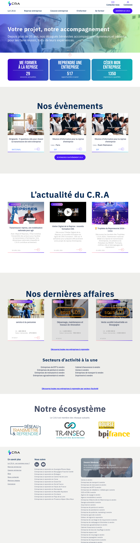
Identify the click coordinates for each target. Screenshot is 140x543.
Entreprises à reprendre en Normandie (48, 489)
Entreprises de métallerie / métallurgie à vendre (98, 490)
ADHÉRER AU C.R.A (123, 11)
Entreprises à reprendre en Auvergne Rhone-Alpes (53, 469)
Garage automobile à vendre (91, 502)
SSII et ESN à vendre (88, 492)
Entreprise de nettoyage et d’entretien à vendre (97, 522)
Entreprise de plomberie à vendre (93, 510)
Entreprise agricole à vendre (91, 515)
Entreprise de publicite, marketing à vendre (96, 512)
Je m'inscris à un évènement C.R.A (70, 157)
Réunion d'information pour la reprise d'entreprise (68, 140)
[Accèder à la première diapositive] (62, 154)
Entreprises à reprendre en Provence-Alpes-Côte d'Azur (54, 499)
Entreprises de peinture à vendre (51, 369)
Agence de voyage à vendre (91, 495)
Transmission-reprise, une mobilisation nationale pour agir (25, 228)
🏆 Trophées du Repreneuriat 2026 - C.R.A (110, 229)
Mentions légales (14, 480)
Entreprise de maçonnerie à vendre (93, 540)
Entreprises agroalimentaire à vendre (49, 375)
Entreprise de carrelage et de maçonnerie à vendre (99, 520)
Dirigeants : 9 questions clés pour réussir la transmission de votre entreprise (26, 140)
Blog (9, 473)
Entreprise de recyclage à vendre (92, 535)
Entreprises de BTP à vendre (53, 367)
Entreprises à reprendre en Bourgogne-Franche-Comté (54, 471)
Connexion (11, 484)
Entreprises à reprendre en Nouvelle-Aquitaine (51, 491)
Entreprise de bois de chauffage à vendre (95, 530)
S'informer (81, 10)
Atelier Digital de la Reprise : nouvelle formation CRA (68, 227)
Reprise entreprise (33, 10)
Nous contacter (13, 477)
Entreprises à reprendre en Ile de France (49, 484)
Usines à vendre (82, 369)
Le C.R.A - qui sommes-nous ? (19, 463)
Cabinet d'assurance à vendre (87, 367)
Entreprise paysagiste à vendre (92, 537)
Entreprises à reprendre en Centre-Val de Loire (51, 476)
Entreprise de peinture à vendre (92, 507)
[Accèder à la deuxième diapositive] (70, 154)
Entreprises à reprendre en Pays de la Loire (50, 496)
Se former (99, 10)
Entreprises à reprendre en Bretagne (48, 474)
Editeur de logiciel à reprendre (92, 517)
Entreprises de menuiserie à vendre (50, 372)
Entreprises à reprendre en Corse (46, 479)
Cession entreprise (59, 10)
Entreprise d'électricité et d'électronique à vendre (98, 500)
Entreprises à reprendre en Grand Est (48, 481)
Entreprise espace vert (89, 532)
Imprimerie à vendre (84, 375)
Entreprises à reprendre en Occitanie (48, 494)
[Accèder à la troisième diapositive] (78, 154)
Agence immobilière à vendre (91, 497)
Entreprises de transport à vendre (89, 372)
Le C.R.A (12, 10)
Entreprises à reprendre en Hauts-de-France (51, 486)
